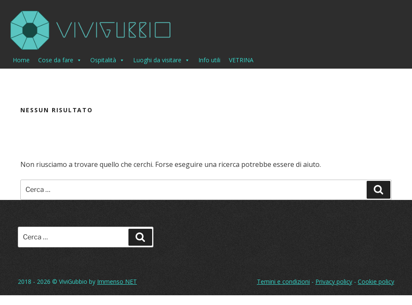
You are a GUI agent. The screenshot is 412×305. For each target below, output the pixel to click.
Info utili (209, 60)
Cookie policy (376, 281)
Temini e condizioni (283, 281)
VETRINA (241, 60)
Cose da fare (60, 60)
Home (21, 60)
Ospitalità (107, 60)
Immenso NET (117, 281)
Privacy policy (333, 281)
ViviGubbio (73, 281)
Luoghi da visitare (161, 60)
